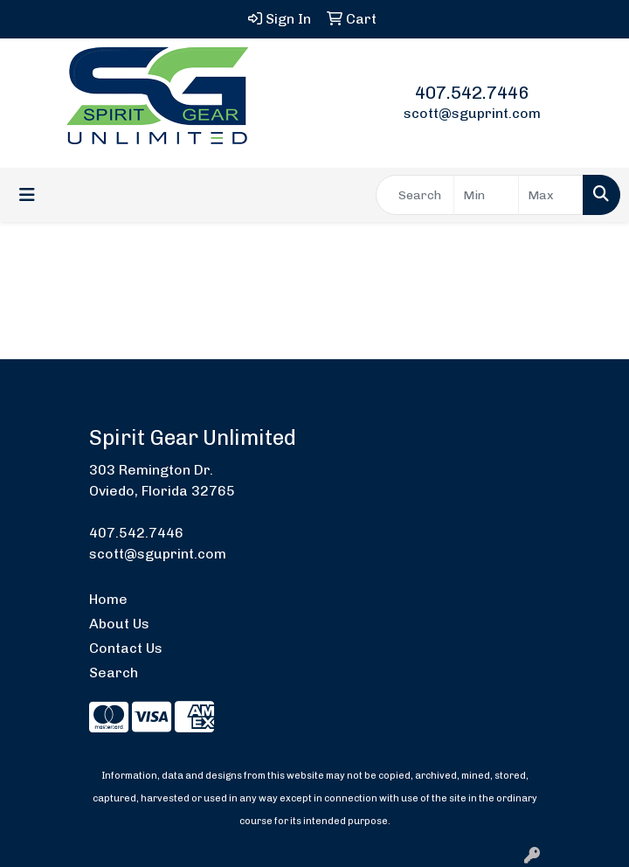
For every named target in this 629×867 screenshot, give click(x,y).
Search (113, 672)
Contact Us (125, 648)
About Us (119, 623)
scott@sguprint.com (472, 113)
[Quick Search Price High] (551, 195)
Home (108, 599)
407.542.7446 (472, 92)
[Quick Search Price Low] (486, 195)
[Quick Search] (415, 195)
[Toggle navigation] (27, 195)
